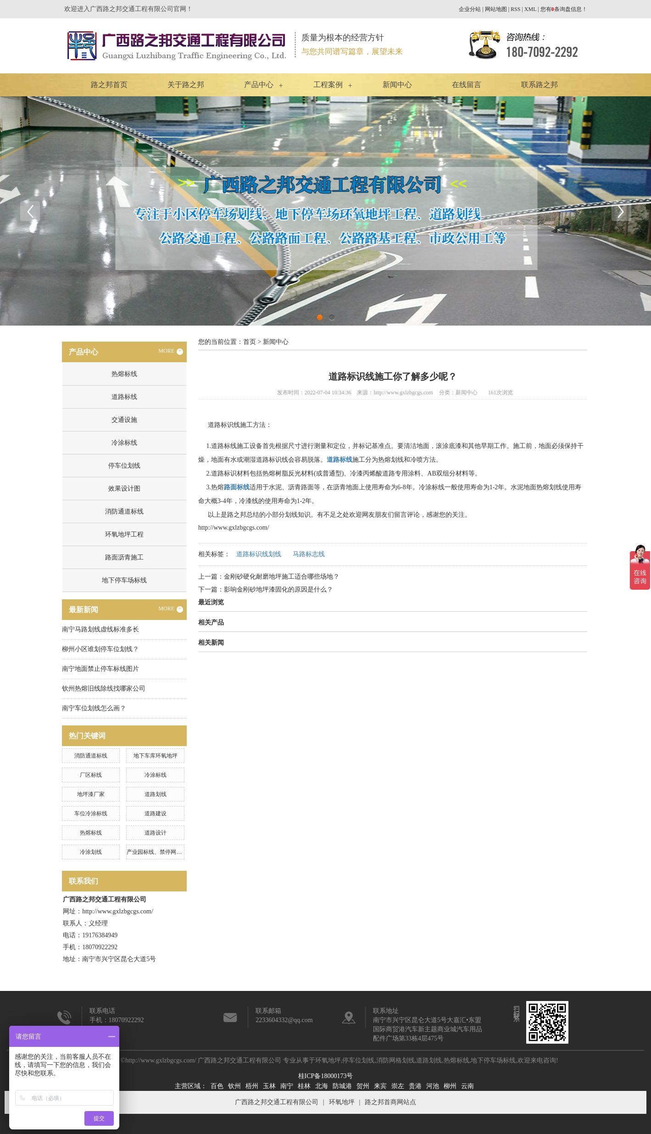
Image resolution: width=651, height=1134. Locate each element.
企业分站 (470, 9)
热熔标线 (124, 374)
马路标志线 (309, 554)
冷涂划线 (91, 852)
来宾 (380, 1086)
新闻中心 (397, 85)
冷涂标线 (124, 442)
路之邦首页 (109, 85)
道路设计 (156, 833)
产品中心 (258, 85)
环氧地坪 (328, 1060)
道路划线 (156, 794)
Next (621, 210)
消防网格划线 (395, 1060)
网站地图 (496, 9)
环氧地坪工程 (124, 534)
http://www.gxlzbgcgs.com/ (233, 527)
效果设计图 (124, 488)
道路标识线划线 (258, 554)
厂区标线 (91, 775)
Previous (29, 210)
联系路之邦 (539, 85)
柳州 (450, 1086)
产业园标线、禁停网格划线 (160, 852)
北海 (321, 1086)
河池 (432, 1086)
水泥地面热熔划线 (536, 487)
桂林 (304, 1086)
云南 (467, 1086)
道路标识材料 (230, 473)
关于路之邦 (185, 85)
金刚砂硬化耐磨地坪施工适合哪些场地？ (281, 576)
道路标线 (124, 396)
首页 (249, 341)
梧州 (251, 1086)
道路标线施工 (230, 446)
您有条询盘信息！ (563, 9)
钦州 (234, 1086)
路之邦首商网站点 (390, 1102)
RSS (515, 9)
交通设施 (124, 419)
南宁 (286, 1086)
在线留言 (466, 85)
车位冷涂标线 (90, 813)
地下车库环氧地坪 (156, 755)
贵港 (415, 1086)
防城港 (342, 1086)
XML (530, 9)
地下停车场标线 (124, 580)
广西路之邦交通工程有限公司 (276, 1102)
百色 (217, 1086)
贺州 (362, 1086)
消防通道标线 (124, 511)
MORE (170, 351)
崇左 (397, 1086)
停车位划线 (124, 465)
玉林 (269, 1086)
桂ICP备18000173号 (325, 1076)
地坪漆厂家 (91, 794)
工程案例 (328, 85)
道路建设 (156, 813)
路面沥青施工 (124, 557)
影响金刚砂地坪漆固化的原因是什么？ (278, 589)
